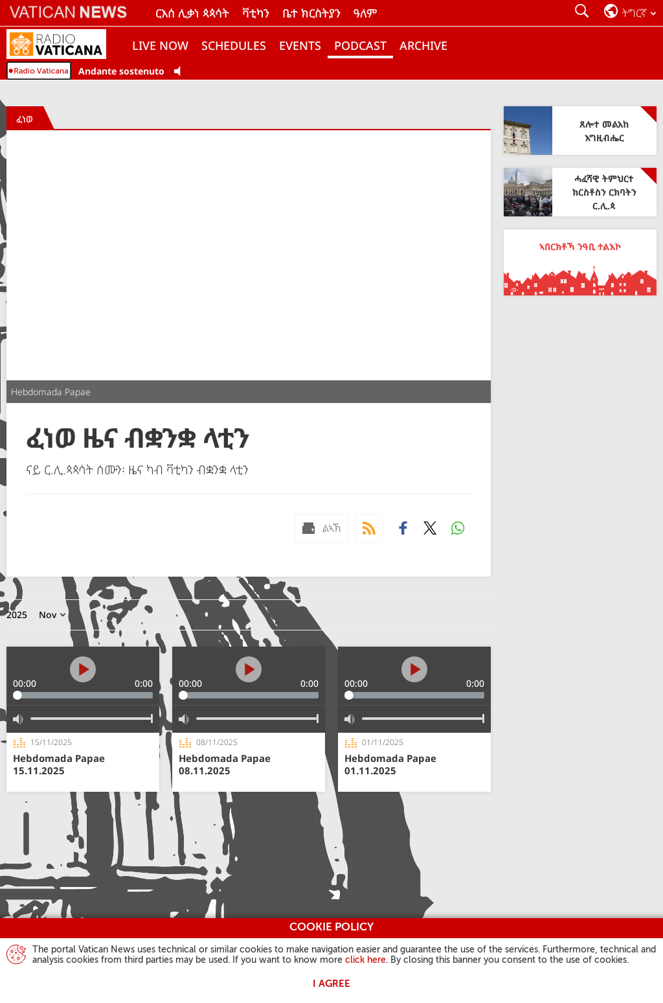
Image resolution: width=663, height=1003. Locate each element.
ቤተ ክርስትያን (311, 13)
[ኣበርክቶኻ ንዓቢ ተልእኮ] (580, 262)
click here (365, 960)
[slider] (83, 695)
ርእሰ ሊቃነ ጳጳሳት (192, 13)
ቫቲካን (255, 13)
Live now (160, 45)
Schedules (233, 45)
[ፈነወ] (24, 118)
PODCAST (360, 45)
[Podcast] (369, 528)
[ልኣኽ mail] (321, 528)
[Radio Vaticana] (66, 45)
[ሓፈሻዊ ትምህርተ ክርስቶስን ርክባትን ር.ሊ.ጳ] (580, 192)
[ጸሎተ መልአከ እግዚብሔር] (580, 130)
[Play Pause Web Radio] (181, 71)
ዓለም (365, 13)
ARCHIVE (423, 45)
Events (300, 45)
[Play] (83, 669)
